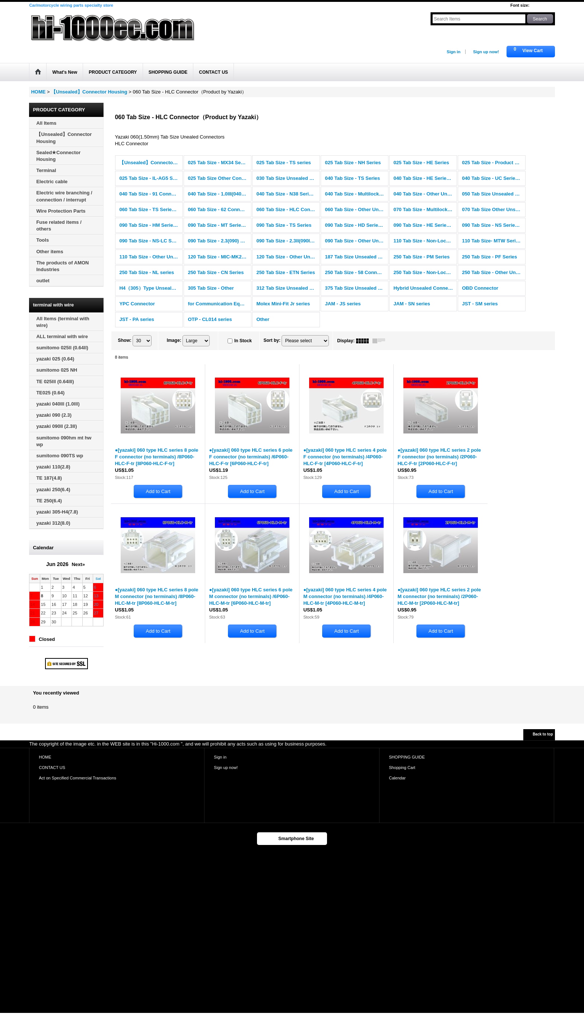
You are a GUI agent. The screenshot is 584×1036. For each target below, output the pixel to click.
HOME (45, 757)
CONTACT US (52, 767)
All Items (46, 123)
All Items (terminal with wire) (62, 322)
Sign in (453, 52)
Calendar (397, 778)
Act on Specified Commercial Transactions (77, 778)
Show (124, 340)
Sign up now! (486, 52)
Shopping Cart (402, 767)
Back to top (543, 734)
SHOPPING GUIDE (407, 757)
